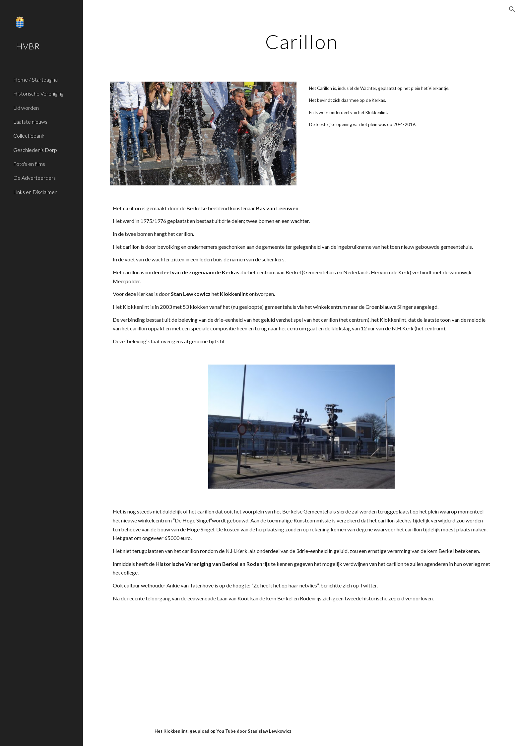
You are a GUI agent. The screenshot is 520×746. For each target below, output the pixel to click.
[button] (512, 9)
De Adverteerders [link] (34, 177)
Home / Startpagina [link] (35, 79)
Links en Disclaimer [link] (35, 192)
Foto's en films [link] (29, 164)
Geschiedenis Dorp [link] (35, 150)
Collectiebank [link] (28, 135)
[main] (301, 41)
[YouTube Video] (285, 664)
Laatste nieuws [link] (30, 121)
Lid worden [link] (26, 107)
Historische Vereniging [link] (38, 93)
